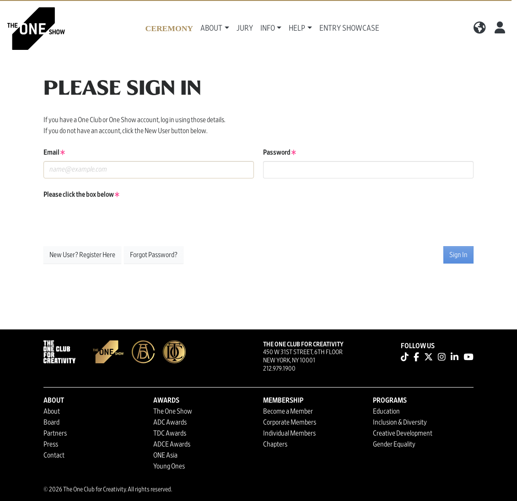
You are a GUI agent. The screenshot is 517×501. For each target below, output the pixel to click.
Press (50, 444)
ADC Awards (170, 422)
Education (386, 411)
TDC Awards (169, 433)
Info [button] (267, 28)
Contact (54, 455)
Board (51, 422)
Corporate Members (289, 422)
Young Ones (169, 466)
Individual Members (289, 433)
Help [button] (297, 28)
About (51, 411)
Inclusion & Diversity (400, 422)
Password (279, 152)
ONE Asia (165, 455)
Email (54, 152)
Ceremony (169, 28)
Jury (245, 28)
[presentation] (113, 221)
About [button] (211, 28)
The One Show (172, 411)
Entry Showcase (349, 28)
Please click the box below (81, 194)
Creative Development (402, 433)
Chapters (275, 444)
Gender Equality (394, 444)
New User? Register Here (82, 255)
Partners (55, 433)
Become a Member (288, 411)
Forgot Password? (154, 255)
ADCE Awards (171, 444)
